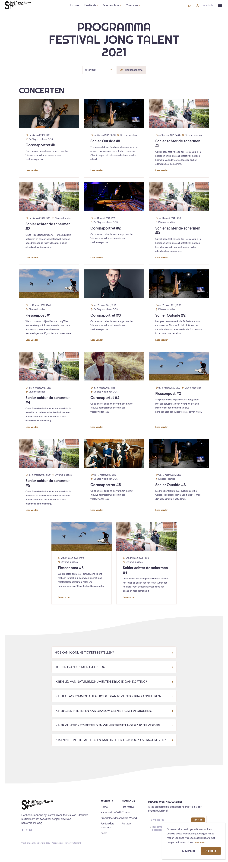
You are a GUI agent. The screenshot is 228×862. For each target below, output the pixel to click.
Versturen (198, 820)
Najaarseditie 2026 (111, 812)
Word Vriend (129, 818)
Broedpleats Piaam (111, 818)
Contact (126, 812)
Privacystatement (73, 843)
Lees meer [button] (199, 842)
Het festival (128, 807)
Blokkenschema (131, 70)
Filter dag (98, 69)
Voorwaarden (57, 843)
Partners (126, 823)
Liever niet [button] (188, 851)
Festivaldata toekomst (107, 825)
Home (104, 807)
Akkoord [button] (211, 851)
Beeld (104, 833)
